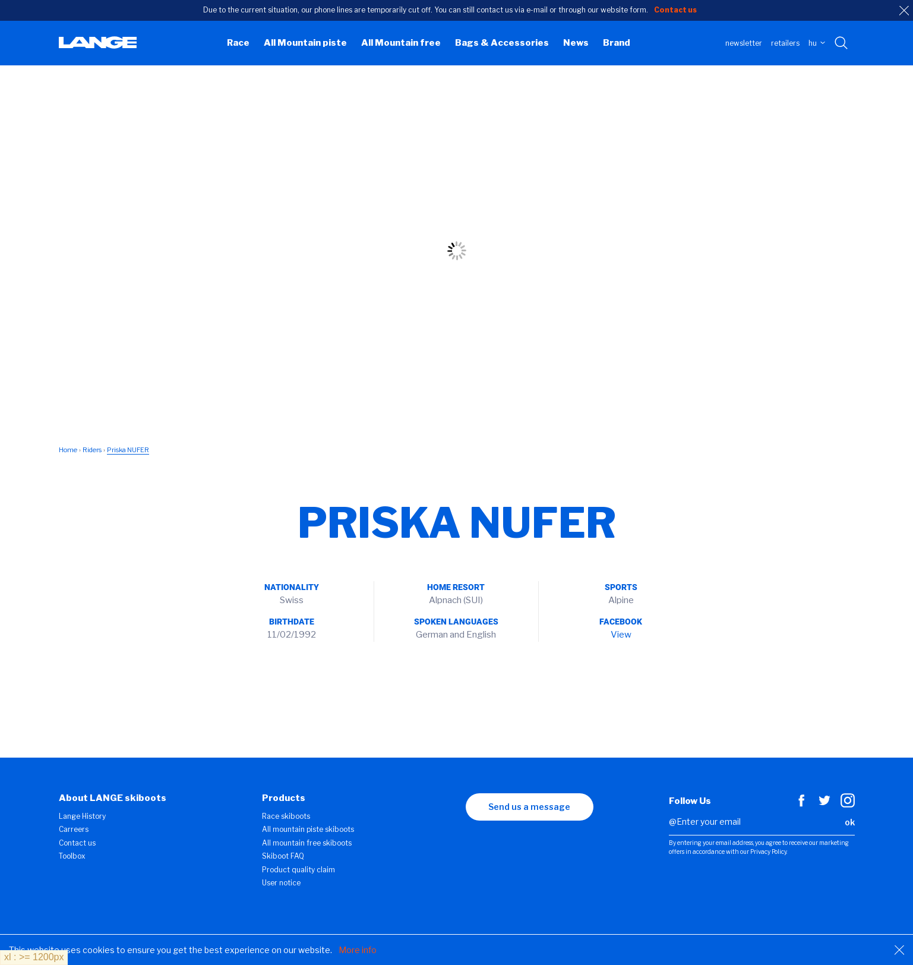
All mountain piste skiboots (308, 829)
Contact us (77, 842)
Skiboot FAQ (283, 856)
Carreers (74, 829)
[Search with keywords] (842, 43)
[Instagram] (848, 804)
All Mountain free (401, 42)
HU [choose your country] (816, 43)
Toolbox (72, 856)
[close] (904, 10)
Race (238, 42)
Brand (616, 42)
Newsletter (743, 43)
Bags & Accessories (502, 42)
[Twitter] (824, 804)
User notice (281, 882)
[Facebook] (801, 804)
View (621, 634)
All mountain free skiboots (307, 842)
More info (358, 950)
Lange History (82, 816)
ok (850, 822)
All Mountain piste (305, 42)
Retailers (785, 43)
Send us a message (529, 807)
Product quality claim (298, 869)
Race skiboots (286, 816)
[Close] (899, 950)
